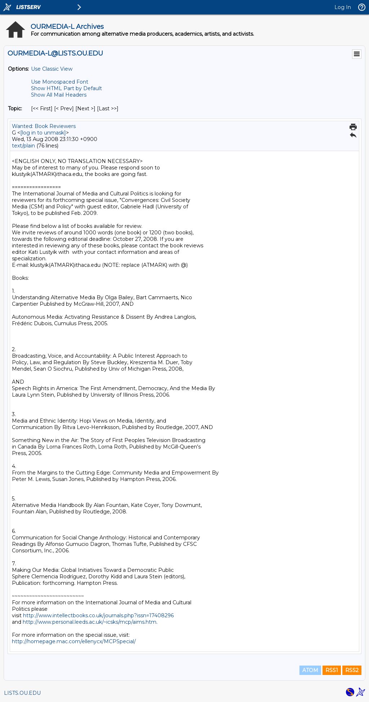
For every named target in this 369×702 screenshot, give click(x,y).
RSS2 (352, 670)
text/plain (23, 145)
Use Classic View (51, 69)
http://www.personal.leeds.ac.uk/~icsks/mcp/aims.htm (89, 622)
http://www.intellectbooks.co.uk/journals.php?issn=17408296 (98, 615)
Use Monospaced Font (59, 82)
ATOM (310, 670)
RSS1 (331, 670)
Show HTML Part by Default (66, 88)
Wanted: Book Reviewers (44, 126)
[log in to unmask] (43, 132)
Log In (342, 7)
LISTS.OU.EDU (22, 693)
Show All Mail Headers (58, 95)
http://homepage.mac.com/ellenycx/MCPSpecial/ (74, 641)
